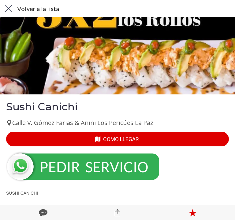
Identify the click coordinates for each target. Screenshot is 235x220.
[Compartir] (117, 212)
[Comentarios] (42, 212)
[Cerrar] (8, 8)
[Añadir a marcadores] (192, 212)
